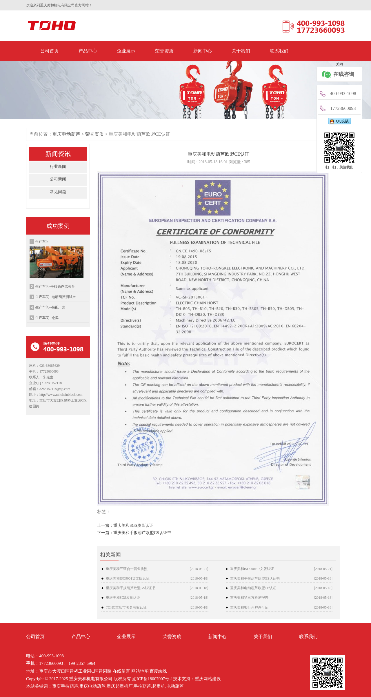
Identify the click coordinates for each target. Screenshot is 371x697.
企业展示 (126, 50)
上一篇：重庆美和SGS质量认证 (125, 525)
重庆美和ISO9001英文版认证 (128, 578)
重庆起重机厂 (120, 686)
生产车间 (56, 258)
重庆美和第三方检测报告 (249, 598)
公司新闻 (58, 179)
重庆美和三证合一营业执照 (127, 569)
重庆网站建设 (208, 678)
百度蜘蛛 (158, 671)
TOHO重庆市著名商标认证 (126, 607)
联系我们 (279, 50)
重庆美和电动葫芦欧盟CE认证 (253, 588)
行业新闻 (58, 166)
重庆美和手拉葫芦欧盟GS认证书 (255, 578)
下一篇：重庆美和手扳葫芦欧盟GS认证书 (134, 533)
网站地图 (140, 671)
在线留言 (121, 671)
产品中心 (88, 50)
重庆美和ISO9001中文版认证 (252, 569)
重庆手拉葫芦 (65, 686)
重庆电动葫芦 (66, 134)
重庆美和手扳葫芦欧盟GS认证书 (130, 588)
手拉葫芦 (142, 686)
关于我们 (241, 50)
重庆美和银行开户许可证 (249, 607)
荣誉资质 (164, 50)
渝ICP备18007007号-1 (152, 678)
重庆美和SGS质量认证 (123, 598)
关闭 (339, 64)
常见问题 (58, 192)
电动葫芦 (175, 686)
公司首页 (49, 50)
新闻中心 (202, 50)
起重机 (158, 686)
